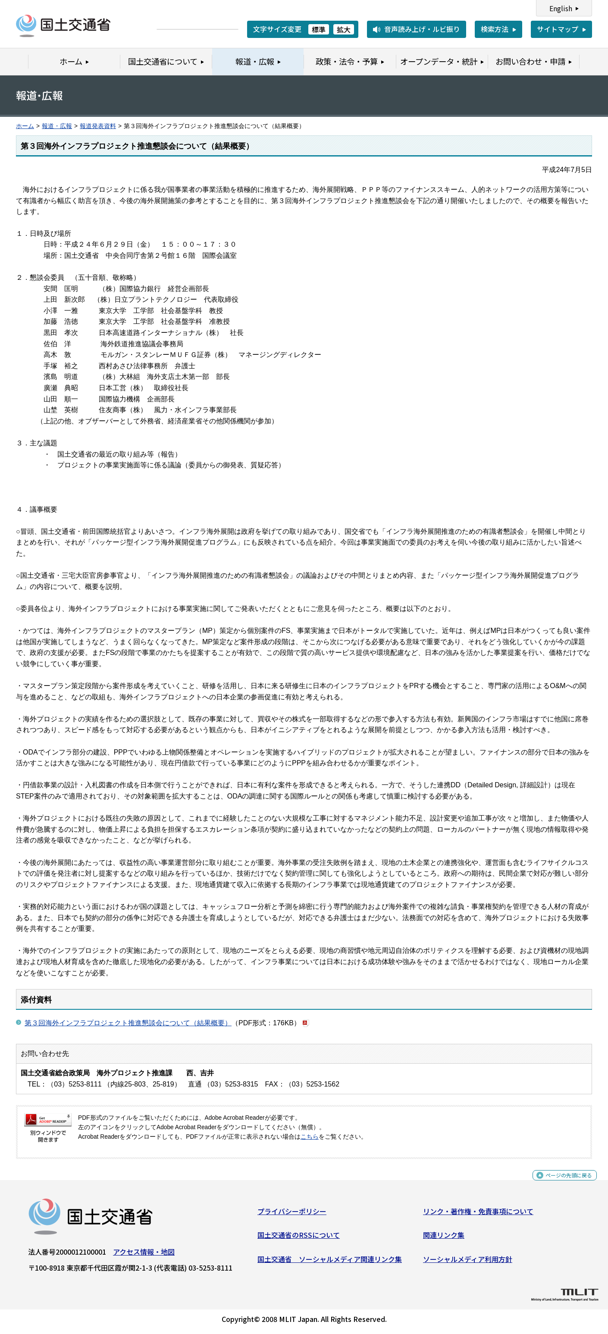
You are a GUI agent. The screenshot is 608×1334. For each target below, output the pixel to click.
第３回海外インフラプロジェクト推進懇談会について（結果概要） (128, 1023)
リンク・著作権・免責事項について (478, 1214)
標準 (319, 29)
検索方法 (494, 29)
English (560, 8)
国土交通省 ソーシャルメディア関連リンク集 (329, 1262)
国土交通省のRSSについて (298, 1238)
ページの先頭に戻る (562, 1183)
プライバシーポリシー (291, 1214)
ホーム (25, 126)
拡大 (344, 29)
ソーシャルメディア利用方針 (467, 1262)
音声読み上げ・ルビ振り (422, 29)
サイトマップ (557, 29)
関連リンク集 (443, 1238)
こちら (310, 1137)
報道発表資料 (98, 126)
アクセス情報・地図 (144, 1255)
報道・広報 (57, 126)
